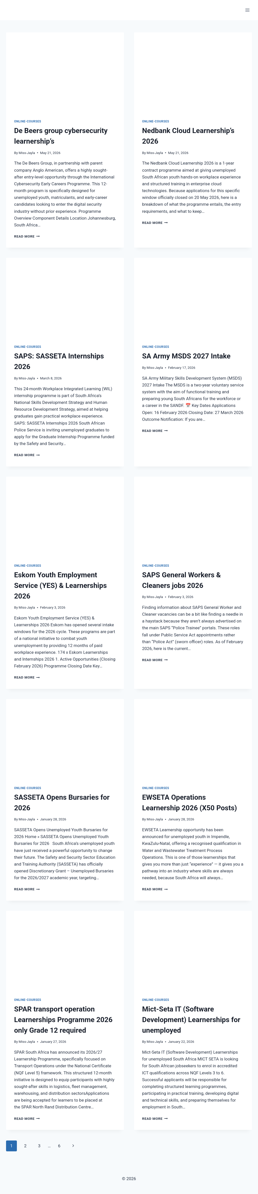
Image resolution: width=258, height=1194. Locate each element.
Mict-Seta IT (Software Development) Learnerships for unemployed (191, 1019)
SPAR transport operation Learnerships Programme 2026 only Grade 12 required (63, 1019)
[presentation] (65, 71)
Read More (27, 236)
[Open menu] (247, 10)
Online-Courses (27, 121)
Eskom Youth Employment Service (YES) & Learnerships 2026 (60, 585)
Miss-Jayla (27, 153)
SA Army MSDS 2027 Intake (186, 356)
